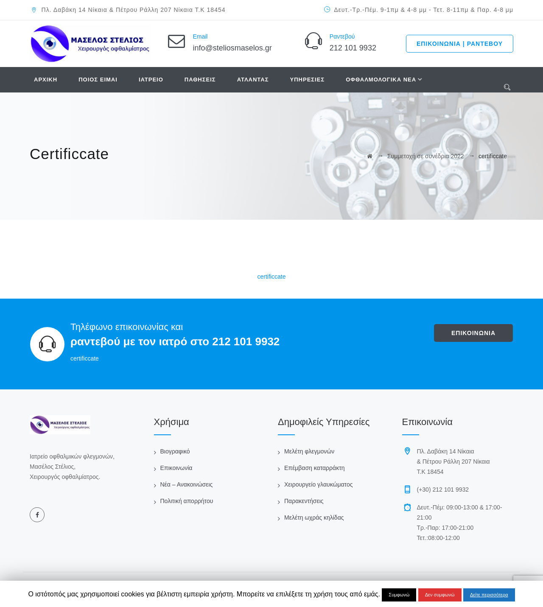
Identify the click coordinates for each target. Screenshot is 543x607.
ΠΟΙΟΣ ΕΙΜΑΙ (98, 79)
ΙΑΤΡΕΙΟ (151, 79)
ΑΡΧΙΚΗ (45, 79)
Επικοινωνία (176, 467)
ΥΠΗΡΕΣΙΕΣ (307, 79)
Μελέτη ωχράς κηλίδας (314, 517)
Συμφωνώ (399, 594)
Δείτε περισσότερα (489, 594)
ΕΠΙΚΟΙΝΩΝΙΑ (473, 333)
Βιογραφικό (175, 451)
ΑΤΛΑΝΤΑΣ (253, 79)
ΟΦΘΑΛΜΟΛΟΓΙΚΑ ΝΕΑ (381, 79)
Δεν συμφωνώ (440, 594)
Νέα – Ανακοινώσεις (186, 484)
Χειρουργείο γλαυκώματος (318, 484)
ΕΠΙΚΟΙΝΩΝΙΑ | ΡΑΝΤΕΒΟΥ (460, 43)
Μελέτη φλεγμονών (309, 451)
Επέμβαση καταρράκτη (314, 467)
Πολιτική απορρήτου (186, 501)
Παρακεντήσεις (304, 501)
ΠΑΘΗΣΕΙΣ (200, 79)
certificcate (272, 276)
